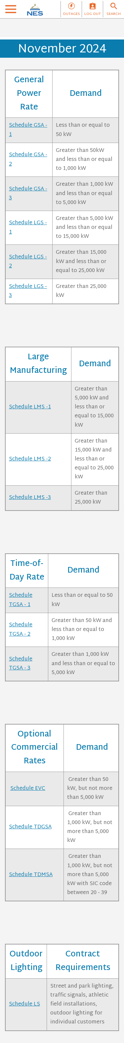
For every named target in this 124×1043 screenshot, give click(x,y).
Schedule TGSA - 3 (20, 664)
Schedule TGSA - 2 (20, 629)
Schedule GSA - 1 (28, 130)
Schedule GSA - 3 (28, 193)
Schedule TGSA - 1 (20, 600)
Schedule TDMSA (31, 875)
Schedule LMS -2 (30, 459)
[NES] (35, 9)
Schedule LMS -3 (30, 498)
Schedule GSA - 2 (28, 159)
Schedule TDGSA (30, 827)
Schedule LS (24, 1004)
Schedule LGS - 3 (28, 291)
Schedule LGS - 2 (28, 261)
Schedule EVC (27, 789)
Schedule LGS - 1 (28, 227)
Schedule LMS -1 (30, 407)
